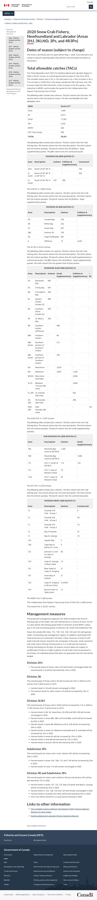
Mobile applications (23, 895)
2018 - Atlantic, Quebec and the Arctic (14, 74)
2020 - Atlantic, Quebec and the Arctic (14, 57)
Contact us (8, 840)
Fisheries (40, 19)
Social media (8, 895)
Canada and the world (71, 862)
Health (6, 884)
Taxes (36, 862)
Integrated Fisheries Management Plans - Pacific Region (13, 91)
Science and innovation (71, 871)
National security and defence (44, 871)
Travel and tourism (11, 871)
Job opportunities (40, 840)
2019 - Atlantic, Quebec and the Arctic (14, 66)
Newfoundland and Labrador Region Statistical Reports (55, 816)
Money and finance (70, 867)
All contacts (8, 855)
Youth (65, 884)
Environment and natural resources (46, 867)
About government (70, 855)
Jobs (5, 862)
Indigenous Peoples (70, 876)
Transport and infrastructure (44, 884)
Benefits (7, 880)
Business (7, 876)
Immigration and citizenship (14, 867)
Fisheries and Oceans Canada (24, 19)
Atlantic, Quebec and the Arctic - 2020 (19, 23)
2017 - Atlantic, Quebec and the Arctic (14, 83)
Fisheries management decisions (57, 19)
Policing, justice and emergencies (45, 880)
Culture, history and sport (43, 876)
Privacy (68, 895)
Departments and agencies (43, 855)
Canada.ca (8, 19)
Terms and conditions (55, 895)
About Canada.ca (38, 895)
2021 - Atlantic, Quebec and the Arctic (14, 49)
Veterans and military (71, 880)
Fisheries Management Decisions (11, 31)
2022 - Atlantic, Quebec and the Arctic (14, 40)
